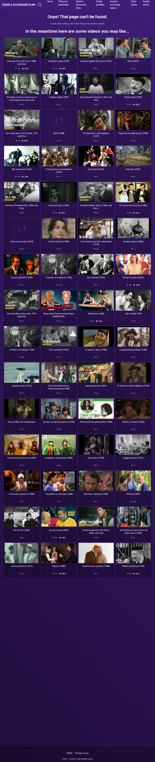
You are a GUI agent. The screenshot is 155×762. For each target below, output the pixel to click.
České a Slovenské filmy (26, 4)
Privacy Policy (82, 753)
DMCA (69, 753)
